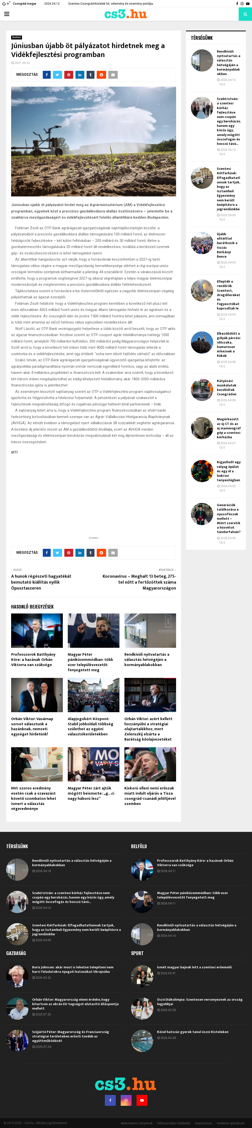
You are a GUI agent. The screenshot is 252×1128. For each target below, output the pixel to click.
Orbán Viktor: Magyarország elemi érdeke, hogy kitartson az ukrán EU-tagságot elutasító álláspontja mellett (75, 1004)
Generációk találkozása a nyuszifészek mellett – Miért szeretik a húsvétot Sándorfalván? (229, 518)
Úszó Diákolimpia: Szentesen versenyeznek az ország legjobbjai (200, 1002)
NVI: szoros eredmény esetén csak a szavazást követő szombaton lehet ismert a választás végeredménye (33, 798)
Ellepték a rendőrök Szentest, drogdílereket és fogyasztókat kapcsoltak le (228, 295)
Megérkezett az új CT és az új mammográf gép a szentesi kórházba (229, 428)
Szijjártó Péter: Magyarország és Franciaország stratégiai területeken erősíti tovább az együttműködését (70, 1036)
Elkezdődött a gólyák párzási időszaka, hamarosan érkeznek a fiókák (228, 345)
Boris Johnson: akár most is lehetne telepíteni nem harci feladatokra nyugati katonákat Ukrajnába (73, 969)
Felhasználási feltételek (173, 1123)
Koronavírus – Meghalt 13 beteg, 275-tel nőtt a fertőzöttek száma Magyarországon (139, 582)
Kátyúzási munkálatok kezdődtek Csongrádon (226, 387)
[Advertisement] (93, 503)
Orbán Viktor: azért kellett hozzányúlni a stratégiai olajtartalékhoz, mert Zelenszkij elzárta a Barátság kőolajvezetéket (148, 729)
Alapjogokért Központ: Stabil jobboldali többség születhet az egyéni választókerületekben (90, 727)
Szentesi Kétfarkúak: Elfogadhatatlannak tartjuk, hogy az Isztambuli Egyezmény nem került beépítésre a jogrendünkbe (228, 189)
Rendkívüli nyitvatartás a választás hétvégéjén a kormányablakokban (146, 659)
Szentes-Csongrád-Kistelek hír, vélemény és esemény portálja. (111, 3)
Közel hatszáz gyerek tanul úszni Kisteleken (193, 1032)
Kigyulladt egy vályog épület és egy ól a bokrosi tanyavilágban (229, 471)
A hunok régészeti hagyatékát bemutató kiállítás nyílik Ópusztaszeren (41, 582)
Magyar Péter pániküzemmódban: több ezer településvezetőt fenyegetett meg (90, 662)
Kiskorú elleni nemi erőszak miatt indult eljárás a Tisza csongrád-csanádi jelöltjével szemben (150, 796)
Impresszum (203, 1123)
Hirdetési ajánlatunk (230, 1123)
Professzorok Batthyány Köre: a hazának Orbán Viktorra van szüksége (33, 659)
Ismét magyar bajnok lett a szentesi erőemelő (194, 967)
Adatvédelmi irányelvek (137, 1123)
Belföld (16, 37)
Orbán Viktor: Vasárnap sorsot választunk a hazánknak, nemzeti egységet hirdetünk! (32, 727)
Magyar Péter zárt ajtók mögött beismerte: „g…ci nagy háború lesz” (91, 793)
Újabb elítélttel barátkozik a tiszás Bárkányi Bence (227, 245)
